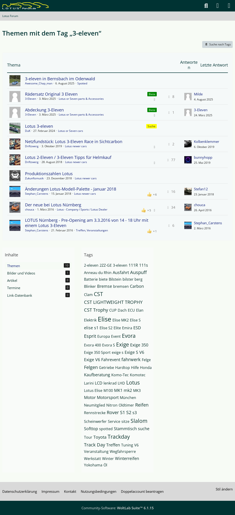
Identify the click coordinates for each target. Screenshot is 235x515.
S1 (122, 412)
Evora (129, 335)
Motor (90, 397)
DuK (27, 131)
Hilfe (135, 367)
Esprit (90, 336)
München (128, 397)
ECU (131, 310)
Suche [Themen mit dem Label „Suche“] (151, 126)
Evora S (108, 345)
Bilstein (115, 279)
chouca (29, 209)
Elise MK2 (120, 320)
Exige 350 (139, 345)
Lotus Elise (93, 390)
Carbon (137, 286)
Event (116, 336)
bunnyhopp (203, 157)
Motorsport (108, 397)
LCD (98, 383)
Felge (146, 359)
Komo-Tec (120, 374)
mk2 (128, 390)
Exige (122, 344)
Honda (146, 367)
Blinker (90, 286)
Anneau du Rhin (98, 272)
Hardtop (122, 367)
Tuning (127, 445)
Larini (89, 383)
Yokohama (93, 465)
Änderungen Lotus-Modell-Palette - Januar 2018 (70, 189)
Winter (108, 458)
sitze (125, 421)
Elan (139, 310)
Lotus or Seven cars (70, 131)
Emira (127, 327)
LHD (121, 383)
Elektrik (90, 320)
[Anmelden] (217, 5)
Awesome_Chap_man (38, 83)
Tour (88, 437)
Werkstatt (92, 458)
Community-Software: (117, 508)
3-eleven (120, 265)
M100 (108, 390)
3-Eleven (30, 99)
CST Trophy (96, 310)
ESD (137, 327)
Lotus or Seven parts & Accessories (81, 99)
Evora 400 (92, 345)
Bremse (104, 286)
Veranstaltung (96, 451)
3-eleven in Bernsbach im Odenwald (60, 78)
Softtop (91, 428)
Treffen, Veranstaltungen (92, 230)
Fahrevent (110, 359)
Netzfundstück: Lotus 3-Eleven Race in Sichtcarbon (73, 141)
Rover (113, 412)
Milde (198, 94)
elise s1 (91, 327)
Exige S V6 (134, 352)
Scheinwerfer (95, 421)
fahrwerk (131, 359)
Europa (103, 336)
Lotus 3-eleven (39, 126)
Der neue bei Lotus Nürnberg (53, 205)
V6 (136, 445)
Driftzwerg (32, 146)
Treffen (113, 445)
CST (98, 294)
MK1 (118, 390)
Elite (117, 327)
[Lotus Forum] (25, 5)
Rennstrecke (95, 412)
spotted (106, 428)
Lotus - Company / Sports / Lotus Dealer (82, 209)
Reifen (141, 405)
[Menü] (229, 5)
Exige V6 (92, 359)
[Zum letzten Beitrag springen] (188, 96)
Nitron (112, 405)
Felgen (91, 367)
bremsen (121, 286)
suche (143, 428)
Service (114, 421)
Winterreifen (127, 458)
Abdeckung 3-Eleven (44, 110)
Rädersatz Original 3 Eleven (51, 94)
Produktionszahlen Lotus (49, 173)
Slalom (139, 420)
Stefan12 (201, 189)
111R (133, 265)
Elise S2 (106, 327)
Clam (88, 294)
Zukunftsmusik (34, 178)
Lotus (133, 382)
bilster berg (133, 279)
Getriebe (106, 367)
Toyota (99, 437)
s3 (134, 412)
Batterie (91, 279)
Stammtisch (125, 428)
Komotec (137, 374)
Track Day (94, 445)
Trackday (119, 436)
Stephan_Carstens (36, 194)
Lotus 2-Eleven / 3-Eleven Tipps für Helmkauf (68, 157)
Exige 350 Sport (97, 352)
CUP (113, 310)
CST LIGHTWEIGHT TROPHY (113, 302)
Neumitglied (94, 405)
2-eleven (91, 265)
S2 (128, 412)
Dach (122, 310)
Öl (105, 465)
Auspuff (138, 272)
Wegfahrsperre (123, 451)
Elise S (135, 320)
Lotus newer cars (76, 146)
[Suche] (206, 5)
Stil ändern (224, 489)
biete (103, 279)
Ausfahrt (121, 272)
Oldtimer (126, 405)
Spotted (82, 83)
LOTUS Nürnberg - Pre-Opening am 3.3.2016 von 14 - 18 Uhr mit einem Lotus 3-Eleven (86, 222)
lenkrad (110, 383)
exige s (117, 352)
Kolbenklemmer (206, 141)
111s (143, 265)
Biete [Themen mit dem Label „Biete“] (152, 94)
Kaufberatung (97, 374)
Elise (104, 319)
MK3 (137, 390)
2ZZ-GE (106, 265)
